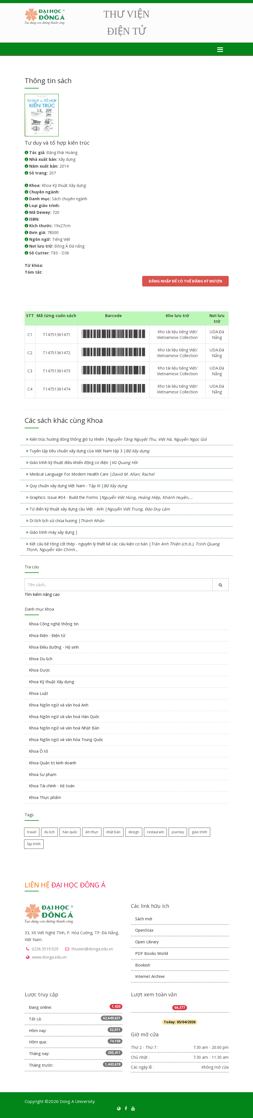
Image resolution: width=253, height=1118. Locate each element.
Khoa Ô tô (38, 751)
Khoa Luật (38, 693)
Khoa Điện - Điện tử (47, 635)
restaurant (155, 832)
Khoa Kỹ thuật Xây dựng (51, 681)
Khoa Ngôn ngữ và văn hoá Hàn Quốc (64, 716)
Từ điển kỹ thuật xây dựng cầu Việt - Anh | (99, 509)
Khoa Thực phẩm (45, 797)
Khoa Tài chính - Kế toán (52, 785)
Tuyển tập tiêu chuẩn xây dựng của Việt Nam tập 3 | (89, 450)
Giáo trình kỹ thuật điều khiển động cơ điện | (83, 462)
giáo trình (199, 832)
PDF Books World (151, 953)
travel (31, 832)
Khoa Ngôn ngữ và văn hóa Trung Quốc (66, 739)
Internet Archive (150, 976)
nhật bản (113, 832)
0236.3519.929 (45, 949)
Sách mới (143, 918)
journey (178, 832)
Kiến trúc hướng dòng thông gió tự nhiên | (118, 439)
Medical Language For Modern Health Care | (91, 474)
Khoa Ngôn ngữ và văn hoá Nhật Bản (64, 728)
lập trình (34, 843)
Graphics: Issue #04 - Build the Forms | (111, 497)
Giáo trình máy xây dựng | (53, 532)
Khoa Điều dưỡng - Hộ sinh (54, 647)
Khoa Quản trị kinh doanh (52, 762)
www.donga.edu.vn (49, 957)
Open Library (147, 941)
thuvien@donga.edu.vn (92, 949)
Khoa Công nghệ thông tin (53, 623)
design (133, 832)
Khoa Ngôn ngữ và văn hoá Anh (58, 705)
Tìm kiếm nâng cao (42, 594)
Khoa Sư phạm (42, 774)
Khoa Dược (39, 670)
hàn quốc (70, 832)
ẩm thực (91, 832)
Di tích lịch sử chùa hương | (66, 520)
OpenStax (144, 930)
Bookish (142, 965)
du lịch (49, 832)
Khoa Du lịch (40, 658)
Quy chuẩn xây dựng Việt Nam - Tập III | (78, 485)
